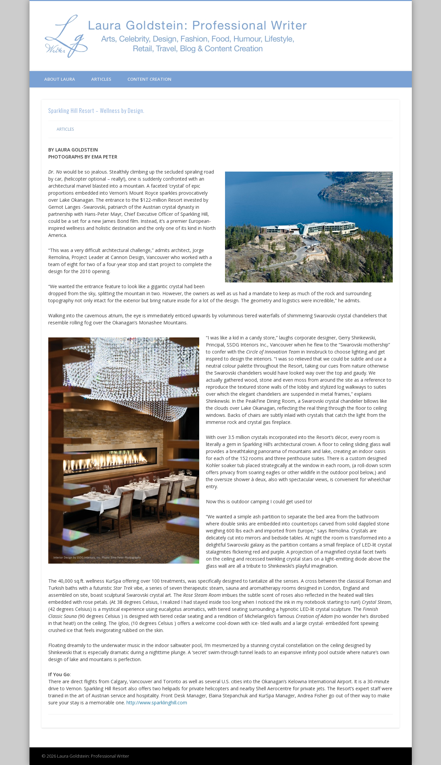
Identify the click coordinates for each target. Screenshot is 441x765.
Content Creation (149, 79)
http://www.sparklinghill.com (156, 702)
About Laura (59, 79)
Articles (101, 79)
